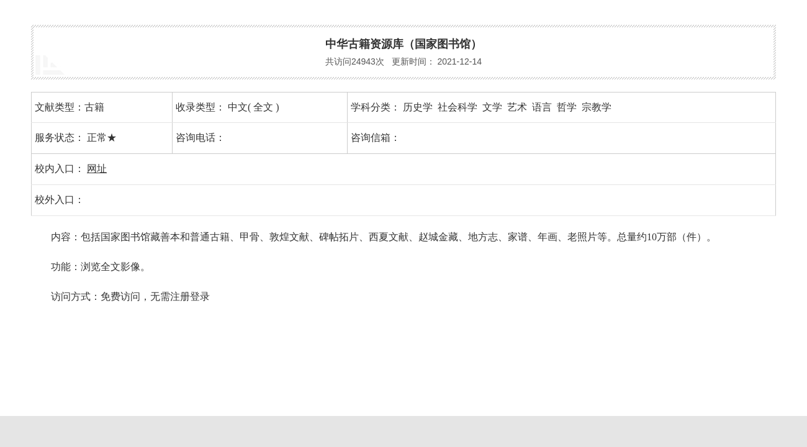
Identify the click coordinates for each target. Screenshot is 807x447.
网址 (97, 168)
